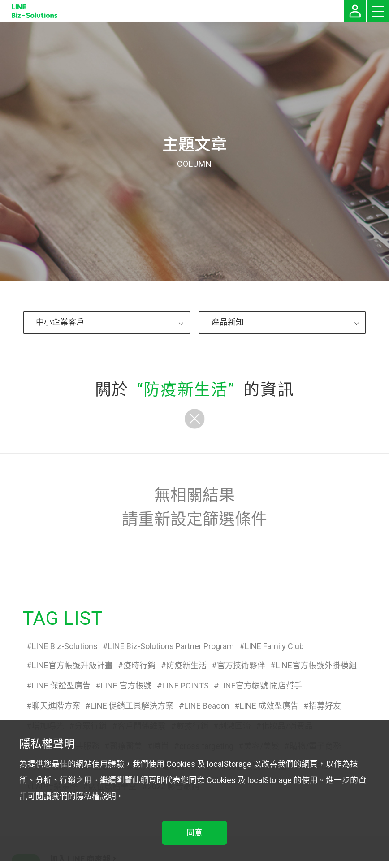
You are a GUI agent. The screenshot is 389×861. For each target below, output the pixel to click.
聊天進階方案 (56, 705)
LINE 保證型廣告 (61, 685)
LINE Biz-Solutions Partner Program (171, 646)
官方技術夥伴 (241, 665)
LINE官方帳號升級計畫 (72, 665)
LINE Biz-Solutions (65, 646)
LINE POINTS (185, 685)
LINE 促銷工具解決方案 (132, 705)
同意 (194, 832)
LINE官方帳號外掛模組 (316, 665)
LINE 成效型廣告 (269, 705)
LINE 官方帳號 (126, 685)
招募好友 (325, 705)
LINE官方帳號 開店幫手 (260, 685)
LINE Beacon (206, 705)
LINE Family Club (274, 646)
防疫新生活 (186, 665)
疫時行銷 (139, 665)
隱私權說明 (96, 796)
